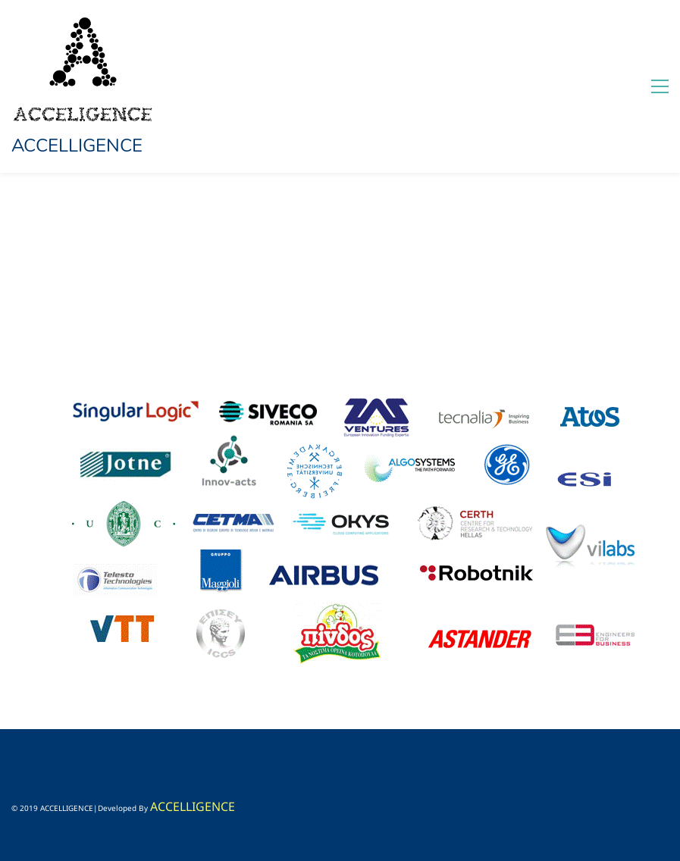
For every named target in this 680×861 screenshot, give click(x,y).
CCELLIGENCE (196, 806)
